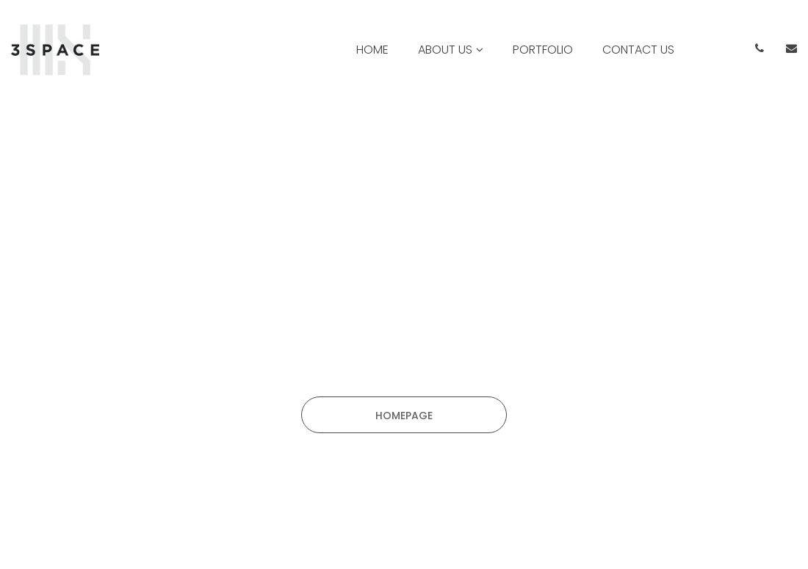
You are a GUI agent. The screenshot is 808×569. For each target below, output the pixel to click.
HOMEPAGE (404, 415)
